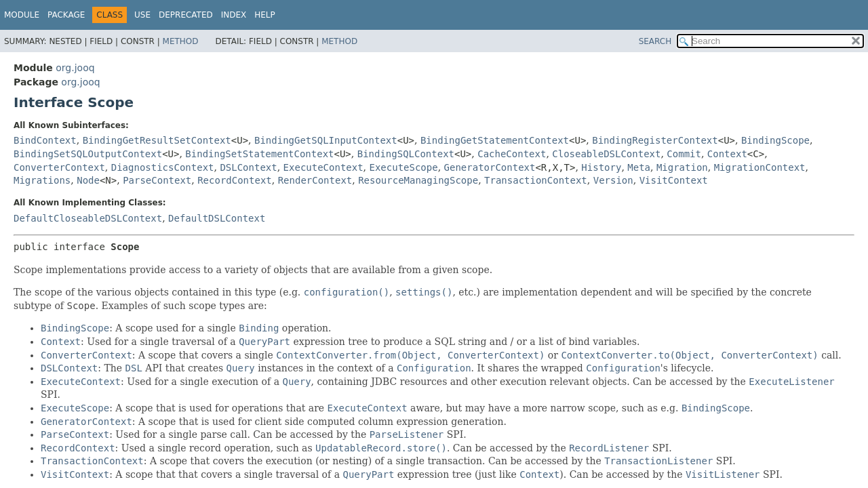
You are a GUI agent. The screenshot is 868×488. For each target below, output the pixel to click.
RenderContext (315, 180)
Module (21, 15)
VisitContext (673, 180)
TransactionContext (535, 180)
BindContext (45, 140)
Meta (638, 167)
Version (613, 180)
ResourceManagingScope (418, 180)
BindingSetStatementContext (259, 153)
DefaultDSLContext (216, 218)
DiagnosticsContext (162, 167)
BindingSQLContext (405, 153)
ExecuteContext (323, 167)
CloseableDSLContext (606, 153)
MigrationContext (760, 167)
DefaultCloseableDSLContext (88, 218)
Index (234, 15)
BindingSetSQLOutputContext (88, 153)
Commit (684, 153)
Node (88, 180)
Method (181, 41)
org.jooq (75, 67)
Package (66, 15)
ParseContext (157, 180)
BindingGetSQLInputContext (325, 140)
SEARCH (655, 41)
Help (264, 15)
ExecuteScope (404, 167)
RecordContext (234, 180)
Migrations (42, 180)
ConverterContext (59, 167)
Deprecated (186, 15)
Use (142, 15)
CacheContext (511, 153)
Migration (682, 167)
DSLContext (248, 167)
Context (727, 153)
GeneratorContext (490, 167)
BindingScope (775, 140)
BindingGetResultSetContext (157, 140)
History (601, 167)
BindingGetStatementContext (494, 140)
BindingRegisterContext (654, 140)
